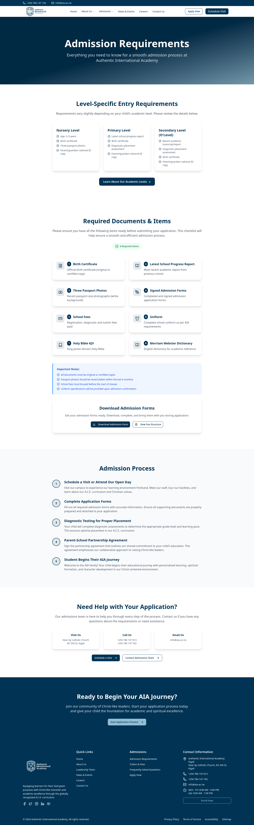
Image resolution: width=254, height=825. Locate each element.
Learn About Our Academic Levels (127, 181)
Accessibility (211, 819)
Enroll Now (207, 800)
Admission (106, 11)
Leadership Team (85, 769)
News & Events (126, 11)
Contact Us (158, 11)
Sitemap (226, 819)
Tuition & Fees (137, 764)
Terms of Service (192, 819)
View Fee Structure (148, 424)
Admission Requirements (143, 758)
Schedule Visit (217, 11)
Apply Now (194, 11)
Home (73, 11)
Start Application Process (127, 722)
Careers (143, 11)
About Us (88, 11)
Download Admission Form (110, 424)
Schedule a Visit (105, 657)
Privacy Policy (171, 819)
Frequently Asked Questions (145, 769)
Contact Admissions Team (142, 657)
